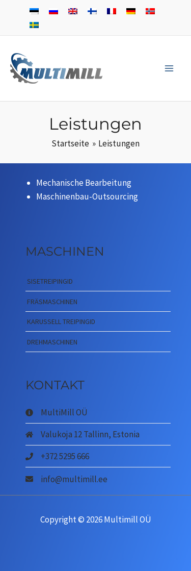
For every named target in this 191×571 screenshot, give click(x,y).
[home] (82, 434)
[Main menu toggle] (169, 68)
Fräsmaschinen (52, 301)
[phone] (57, 456)
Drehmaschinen (52, 341)
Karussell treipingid (61, 321)
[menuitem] (34, 10)
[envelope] (66, 479)
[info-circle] (56, 412)
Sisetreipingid (50, 281)
